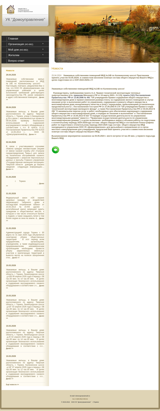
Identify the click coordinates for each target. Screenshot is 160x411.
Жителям (13, 55)
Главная (13, 38)
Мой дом (18, 49)
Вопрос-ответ (16, 60)
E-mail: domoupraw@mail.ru (80, 396)
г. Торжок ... (25, 183)
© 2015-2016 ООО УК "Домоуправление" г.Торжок (80, 402)
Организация (20, 44)
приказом (78, 95)
